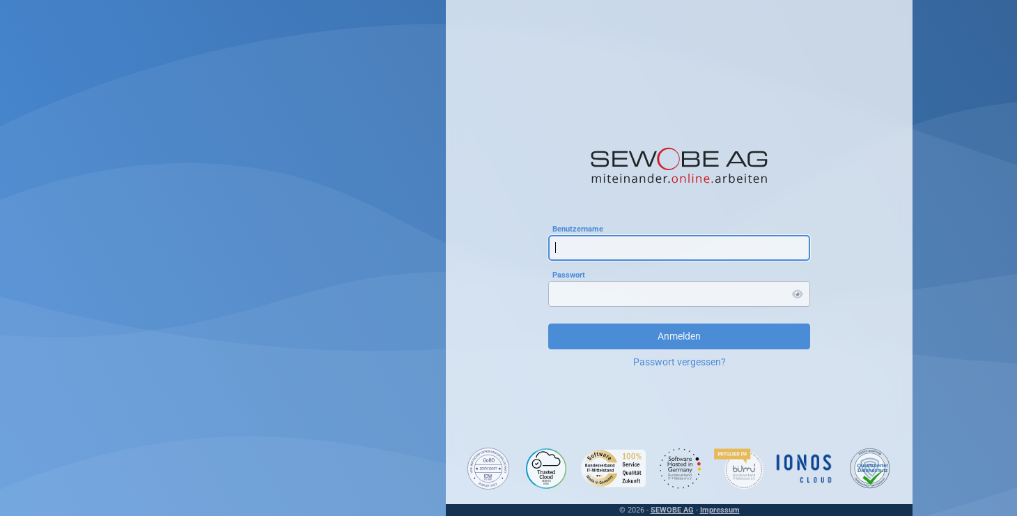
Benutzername (577, 228)
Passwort (568, 274)
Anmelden (679, 336)
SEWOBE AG (672, 510)
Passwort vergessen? (679, 361)
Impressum (720, 510)
